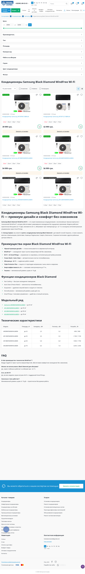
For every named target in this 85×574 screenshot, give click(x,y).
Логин (68, 10)
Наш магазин (48, 541)
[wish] (40, 94)
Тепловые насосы (6, 521)
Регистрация (75, 10)
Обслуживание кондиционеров (53, 513)
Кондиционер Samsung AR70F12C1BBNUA (56, 116)
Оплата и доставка (34, 10)
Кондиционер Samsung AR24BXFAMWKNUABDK (58, 158)
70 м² (18, 122)
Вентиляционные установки (9, 515)
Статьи (24, 10)
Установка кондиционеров (51, 501)
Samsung (27, 16)
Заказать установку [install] (22, 131)
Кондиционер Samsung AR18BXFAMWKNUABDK (17, 158)
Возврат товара (41, 10)
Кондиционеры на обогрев (9, 507)
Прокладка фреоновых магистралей (54, 510)
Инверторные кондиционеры (10, 504)
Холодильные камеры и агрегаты (11, 527)
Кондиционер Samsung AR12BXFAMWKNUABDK (58, 200)
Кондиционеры (16, 16)
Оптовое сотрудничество (50, 10)
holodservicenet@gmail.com (52, 539)
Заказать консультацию (71, 486)
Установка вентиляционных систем (54, 507)
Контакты (59, 10)
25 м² (4, 122)
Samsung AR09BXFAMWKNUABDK (14, 305)
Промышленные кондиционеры (10, 513)
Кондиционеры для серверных (10, 530)
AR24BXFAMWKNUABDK (11, 314)
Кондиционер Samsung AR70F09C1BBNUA (15, 116)
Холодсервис (5, 16)
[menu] (6, 10)
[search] (66, 3)
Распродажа (45, 88)
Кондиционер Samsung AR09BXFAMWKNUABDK (17, 200)
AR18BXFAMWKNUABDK (11, 311)
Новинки (34, 88)
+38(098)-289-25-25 (21, 3)
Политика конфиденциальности (10, 562)
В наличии (24, 88)
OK (30, 25)
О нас (29, 10)
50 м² (14, 122)
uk (84, 10)
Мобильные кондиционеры (9, 510)
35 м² (9, 122)
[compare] (36, 94)
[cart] (82, 3)
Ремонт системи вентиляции (52, 515)
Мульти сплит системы (8, 524)
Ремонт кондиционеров (51, 504)
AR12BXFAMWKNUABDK (11, 308)
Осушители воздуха (7, 518)
